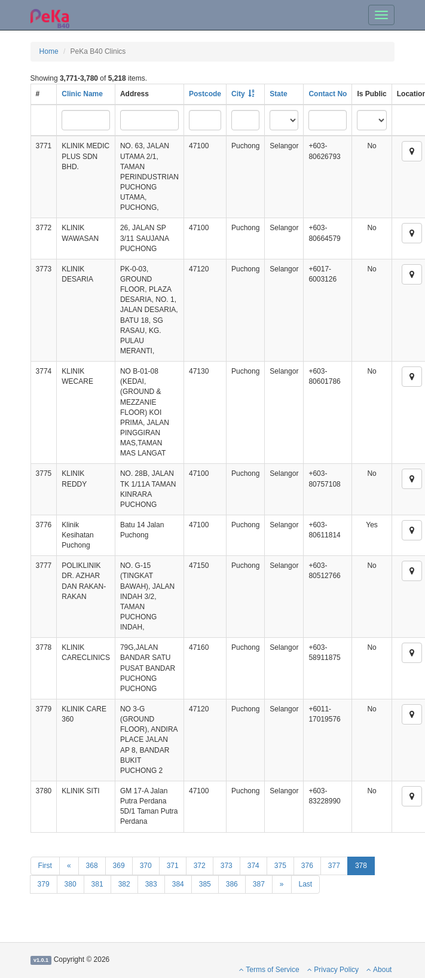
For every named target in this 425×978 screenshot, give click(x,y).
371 (173, 865)
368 (92, 865)
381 (97, 884)
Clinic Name (82, 94)
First (45, 865)
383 (151, 884)
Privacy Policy (333, 969)
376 (307, 865)
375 (280, 865)
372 (200, 865)
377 (334, 865)
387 (259, 884)
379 (44, 884)
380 (71, 884)
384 (178, 884)
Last (306, 884)
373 (227, 865)
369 (119, 865)
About (379, 969)
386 (232, 884)
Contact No (327, 94)
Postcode (205, 94)
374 (253, 865)
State (278, 94)
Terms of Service (269, 969)
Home (49, 51)
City (238, 94)
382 (124, 884)
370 (146, 865)
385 (205, 884)
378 (361, 865)
